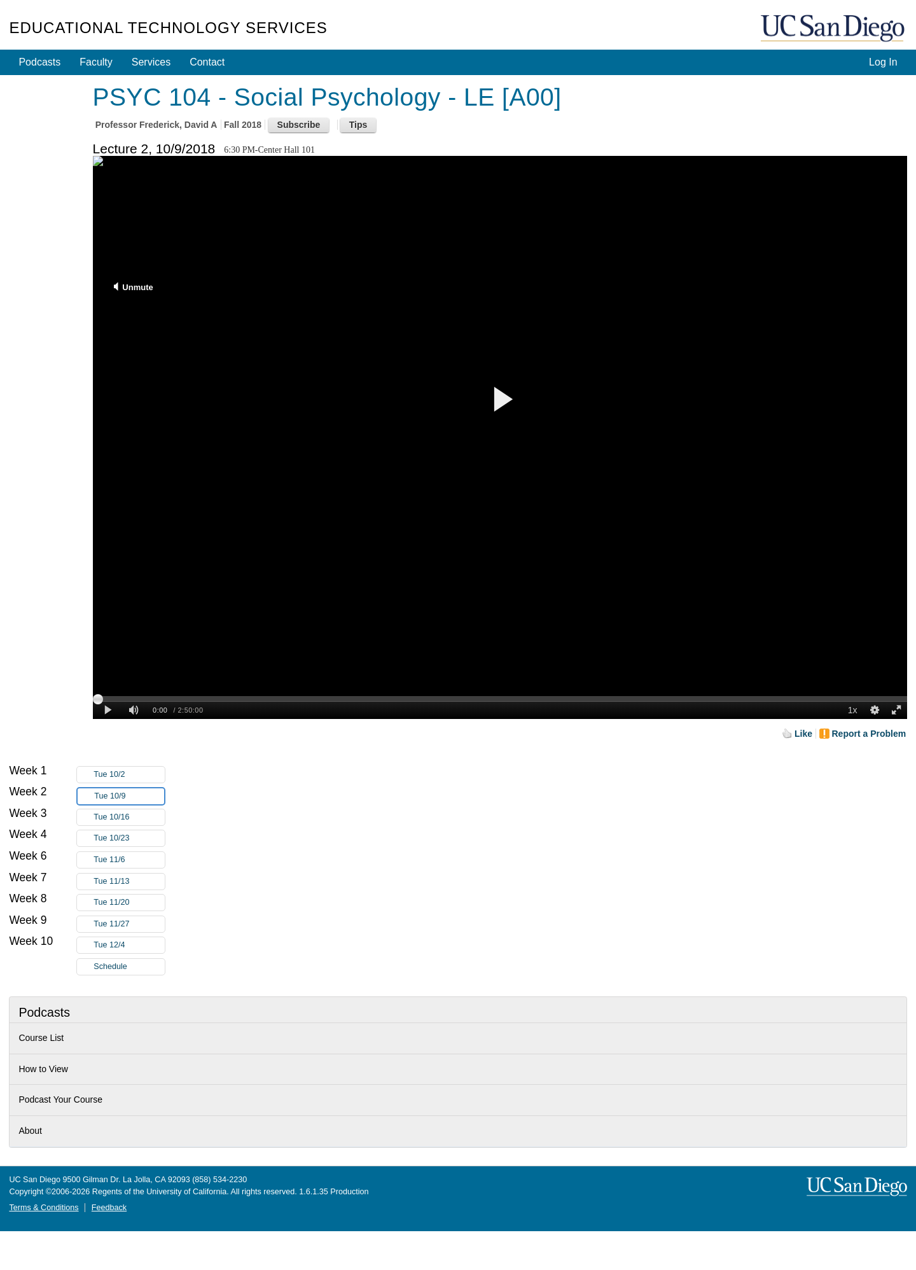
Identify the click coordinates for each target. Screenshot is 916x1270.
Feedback (109, 1207)
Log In (883, 62)
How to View (43, 1069)
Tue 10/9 (129, 796)
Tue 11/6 (129, 860)
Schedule (110, 966)
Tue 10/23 (129, 838)
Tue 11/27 (129, 924)
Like (803, 734)
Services (151, 62)
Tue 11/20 (129, 903)
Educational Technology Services (168, 27)
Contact (207, 62)
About (30, 1131)
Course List (41, 1038)
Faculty (96, 62)
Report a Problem (869, 734)
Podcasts (39, 62)
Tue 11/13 (129, 882)
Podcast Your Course (60, 1099)
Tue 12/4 (129, 945)
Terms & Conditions (43, 1207)
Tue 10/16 (129, 817)
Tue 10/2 (129, 775)
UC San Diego (834, 29)
